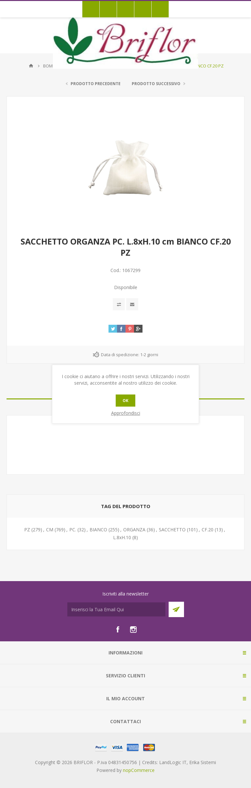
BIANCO (98, 529)
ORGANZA (134, 529)
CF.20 (207, 529)
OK (125, 400)
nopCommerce (139, 770)
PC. (72, 529)
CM (49, 529)
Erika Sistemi (202, 762)
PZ (27, 529)
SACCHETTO (172, 529)
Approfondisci (125, 413)
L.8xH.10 (122, 537)
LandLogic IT (173, 762)
